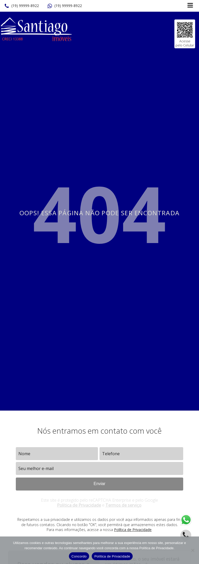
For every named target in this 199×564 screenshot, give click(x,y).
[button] (21, 6)
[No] (192, 550)
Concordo (79, 556)
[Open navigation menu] (190, 6)
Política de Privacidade (79, 505)
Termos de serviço (123, 505)
